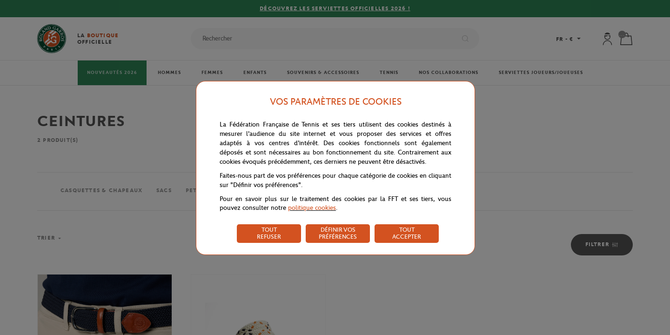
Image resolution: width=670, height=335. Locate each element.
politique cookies (312, 208)
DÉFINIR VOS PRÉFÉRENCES (338, 233)
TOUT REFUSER (269, 233)
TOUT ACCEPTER (406, 233)
